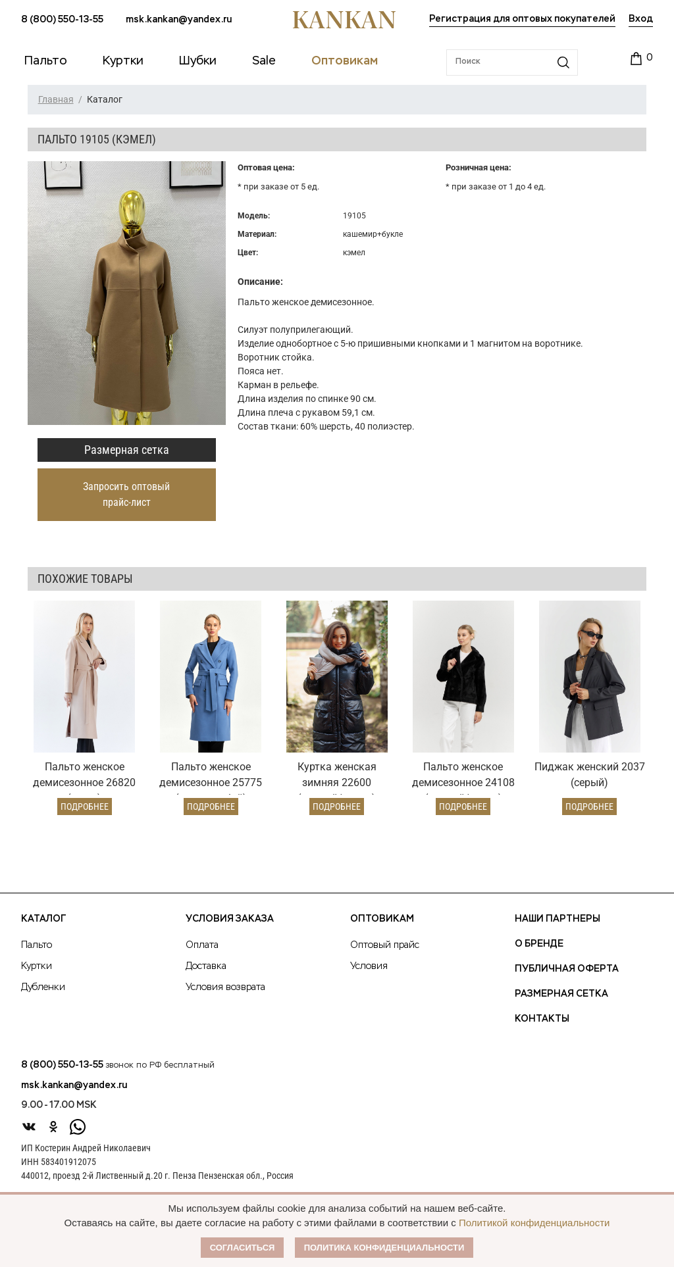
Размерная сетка (126, 450)
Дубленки (43, 987)
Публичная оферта (567, 969)
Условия (369, 966)
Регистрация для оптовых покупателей (522, 19)
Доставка (206, 966)
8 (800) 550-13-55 (62, 19)
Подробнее (85, 806)
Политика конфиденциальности (384, 1248)
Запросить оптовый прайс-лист (126, 494)
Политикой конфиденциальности (534, 1222)
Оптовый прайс (384, 945)
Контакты (542, 1019)
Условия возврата (225, 987)
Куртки (36, 966)
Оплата (202, 945)
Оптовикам (382, 919)
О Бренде (539, 944)
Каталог (43, 919)
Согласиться (242, 1248)
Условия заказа (230, 919)
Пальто (36, 945)
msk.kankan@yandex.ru (179, 19)
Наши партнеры (557, 919)
